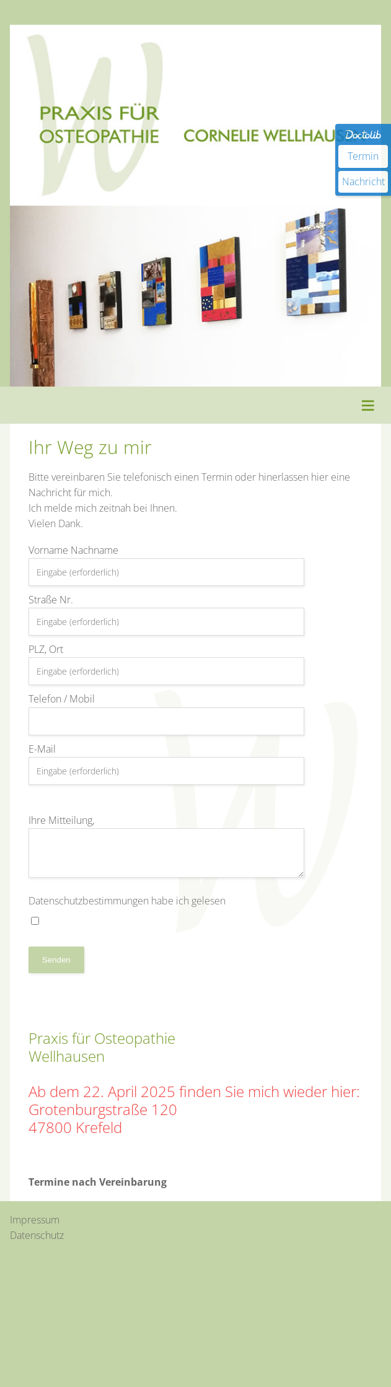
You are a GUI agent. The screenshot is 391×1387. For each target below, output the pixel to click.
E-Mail (167, 763)
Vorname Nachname (167, 564)
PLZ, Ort (167, 663)
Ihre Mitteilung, (167, 845)
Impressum (34, 1220)
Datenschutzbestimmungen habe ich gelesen (127, 909)
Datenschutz (37, 1235)
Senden (56, 960)
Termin (363, 156)
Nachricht (363, 181)
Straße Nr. (167, 614)
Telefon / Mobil (167, 713)
